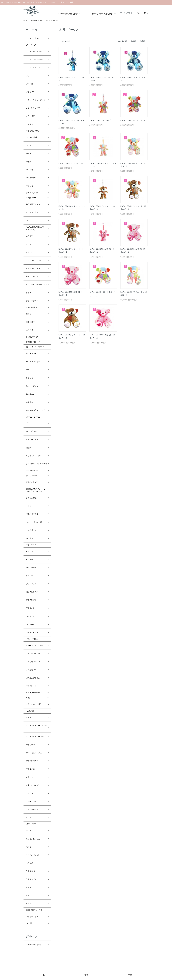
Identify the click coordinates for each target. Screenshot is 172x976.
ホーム (26, 20)
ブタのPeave (32, 488)
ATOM (116, 915)
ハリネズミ (31, 441)
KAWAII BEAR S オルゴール (101, 120)
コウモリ (30, 270)
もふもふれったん (34, 677)
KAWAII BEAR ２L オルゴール (102, 292)
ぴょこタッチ (32, 464)
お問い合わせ (141, 919)
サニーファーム (33, 291)
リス (28, 719)
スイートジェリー (34, 315)
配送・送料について (85, 915)
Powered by (86, 970)
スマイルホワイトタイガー (36, 334)
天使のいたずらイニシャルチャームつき (36, 404)
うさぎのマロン (33, 111)
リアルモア (31, 713)
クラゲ (29, 240)
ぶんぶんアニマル (34, 551)
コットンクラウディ (35, 285)
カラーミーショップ (63, 964)
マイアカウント (125, 13)
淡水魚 (29, 366)
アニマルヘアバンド (35, 60)
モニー (29, 671)
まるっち (30, 630)
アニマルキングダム (35, 48)
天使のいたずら (33, 397)
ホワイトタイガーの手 (36, 600)
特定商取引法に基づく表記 (87, 928)
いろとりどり (32, 100)
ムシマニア (31, 660)
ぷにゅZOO (31, 506)
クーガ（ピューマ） (35, 213)
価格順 (133, 41)
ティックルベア (33, 386)
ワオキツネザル (33, 736)
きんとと (30, 207)
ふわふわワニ (32, 545)
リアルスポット (33, 701)
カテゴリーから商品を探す (101, 14)
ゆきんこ (30, 695)
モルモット (31, 683)
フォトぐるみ (32, 476)
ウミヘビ (30, 141)
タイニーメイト (33, 360)
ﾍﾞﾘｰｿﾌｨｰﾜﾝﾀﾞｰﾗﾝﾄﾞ (34, 573)
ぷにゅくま (31, 500)
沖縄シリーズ (32, 164)
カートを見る (141, 915)
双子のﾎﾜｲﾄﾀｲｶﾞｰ (33, 482)
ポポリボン (31, 606)
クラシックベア (33, 246)
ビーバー (30, 470)
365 (27, 303)
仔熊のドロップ (33, 280)
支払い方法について (85, 924)
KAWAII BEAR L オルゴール (71, 163)
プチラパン (31, 494)
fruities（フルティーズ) (35, 525)
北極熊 (29, 584)
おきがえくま (32, 158)
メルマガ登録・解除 (117, 911)
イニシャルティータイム (36, 86)
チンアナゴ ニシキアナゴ (36, 379)
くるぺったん (32, 252)
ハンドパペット (33, 446)
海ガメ (29, 129)
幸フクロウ (31, 264)
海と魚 (29, 135)
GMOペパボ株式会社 (94, 964)
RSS (111, 915)
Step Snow (31, 321)
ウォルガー (31, 106)
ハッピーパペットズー (36, 429)
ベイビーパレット (34, 562)
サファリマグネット (35, 297)
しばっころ (31, 309)
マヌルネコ (31, 624)
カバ (28, 181)
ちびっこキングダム (35, 372)
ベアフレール (32, 557)
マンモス (30, 642)
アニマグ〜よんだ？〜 (36, 37)
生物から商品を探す (35, 762)
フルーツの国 (32, 518)
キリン (29, 201)
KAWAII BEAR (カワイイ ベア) (42, 20)
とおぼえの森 (32, 411)
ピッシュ (30, 452)
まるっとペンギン (34, 636)
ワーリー (30, 742)
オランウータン (33, 175)
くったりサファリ (34, 219)
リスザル (30, 725)
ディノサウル (32, 392)
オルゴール (59, 20)
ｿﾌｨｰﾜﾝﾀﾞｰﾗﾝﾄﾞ (32, 354)
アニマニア (31, 43)
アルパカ (30, 72)
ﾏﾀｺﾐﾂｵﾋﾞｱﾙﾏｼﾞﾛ (33, 618)
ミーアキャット (33, 654)
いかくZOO (31, 78)
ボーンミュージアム (35, 612)
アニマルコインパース (36, 54)
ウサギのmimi (32, 117)
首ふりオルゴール (34, 225)
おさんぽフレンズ (34, 169)
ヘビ (28, 567)
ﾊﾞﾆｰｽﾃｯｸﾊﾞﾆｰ (32, 435)
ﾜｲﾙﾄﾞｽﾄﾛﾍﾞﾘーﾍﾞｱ (34, 731)
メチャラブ (31, 665)
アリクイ (30, 66)
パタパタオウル (33, 423)
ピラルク (30, 458)
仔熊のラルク (32, 275)
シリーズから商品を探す (68, 14)
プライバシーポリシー (86, 932)
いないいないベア (34, 94)
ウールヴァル (32, 147)
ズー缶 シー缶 (33, 342)
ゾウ (28, 348)
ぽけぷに (30, 579)
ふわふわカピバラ (34, 533)
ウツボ (29, 123)
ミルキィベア (32, 648)
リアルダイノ (32, 707)
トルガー (30, 417)
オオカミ (30, 153)
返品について (82, 919)
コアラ (29, 258)
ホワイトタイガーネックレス (36, 592)
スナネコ (30, 327)
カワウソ (30, 195)
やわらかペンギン (34, 689)
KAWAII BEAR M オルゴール (132, 120)
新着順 (142, 41)
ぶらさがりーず (33, 512)
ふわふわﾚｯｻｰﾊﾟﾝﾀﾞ (34, 539)
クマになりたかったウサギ (36, 232)
